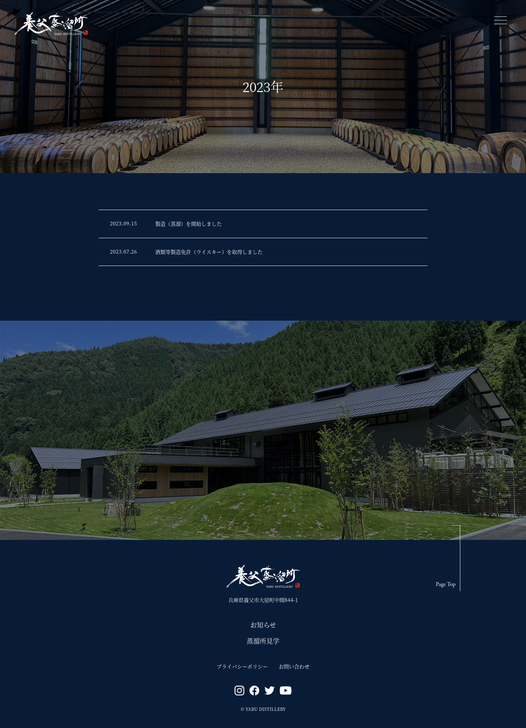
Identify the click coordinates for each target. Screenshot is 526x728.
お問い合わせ (294, 666)
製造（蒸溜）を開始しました (188, 223)
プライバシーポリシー (242, 666)
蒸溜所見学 (263, 640)
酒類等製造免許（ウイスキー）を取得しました (209, 251)
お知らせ (263, 624)
